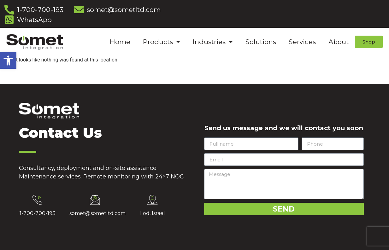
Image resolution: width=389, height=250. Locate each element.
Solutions (260, 42)
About (338, 42)
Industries (213, 41)
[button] (8, 60)
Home (120, 42)
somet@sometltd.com (97, 213)
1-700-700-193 (38, 213)
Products (161, 41)
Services (302, 42)
